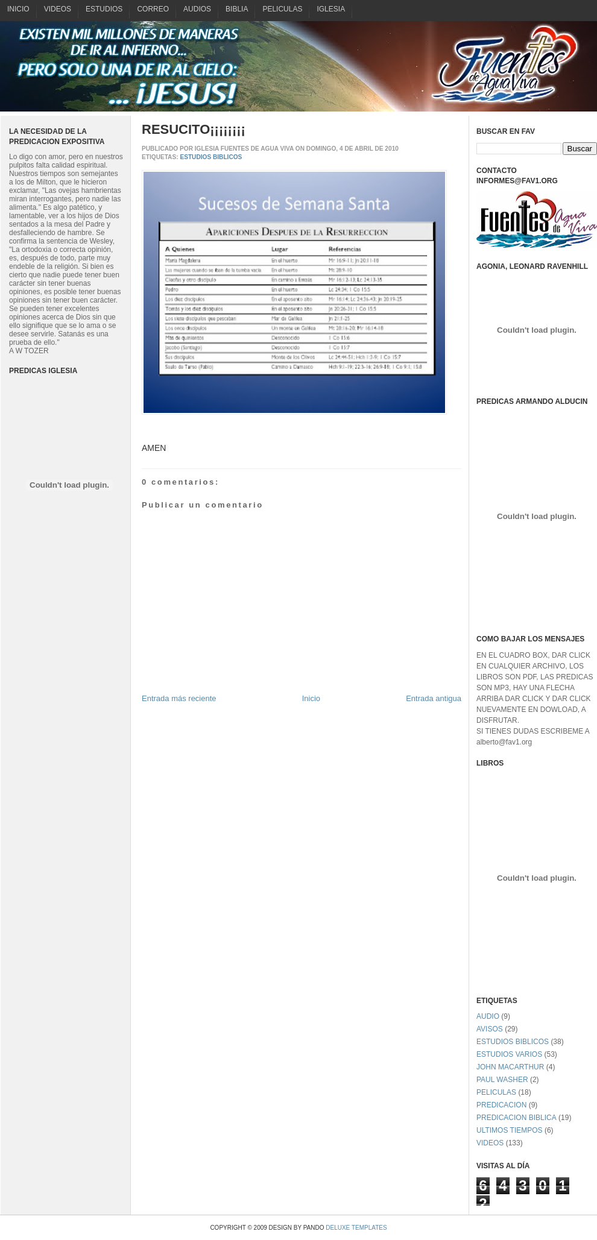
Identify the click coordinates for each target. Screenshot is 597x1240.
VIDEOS (57, 9)
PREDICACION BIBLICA (516, 1117)
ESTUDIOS (104, 9)
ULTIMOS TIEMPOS (509, 1130)
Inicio (311, 698)
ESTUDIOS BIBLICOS (211, 157)
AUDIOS (197, 9)
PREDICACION (501, 1105)
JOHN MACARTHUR (510, 1067)
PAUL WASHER (502, 1079)
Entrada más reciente (179, 698)
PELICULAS (282, 9)
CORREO (153, 9)
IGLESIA (331, 9)
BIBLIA (237, 9)
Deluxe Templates (356, 1227)
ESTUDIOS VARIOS (509, 1054)
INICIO (18, 9)
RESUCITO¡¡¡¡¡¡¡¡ (193, 129)
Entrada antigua (433, 698)
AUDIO (487, 1016)
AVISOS (489, 1029)
